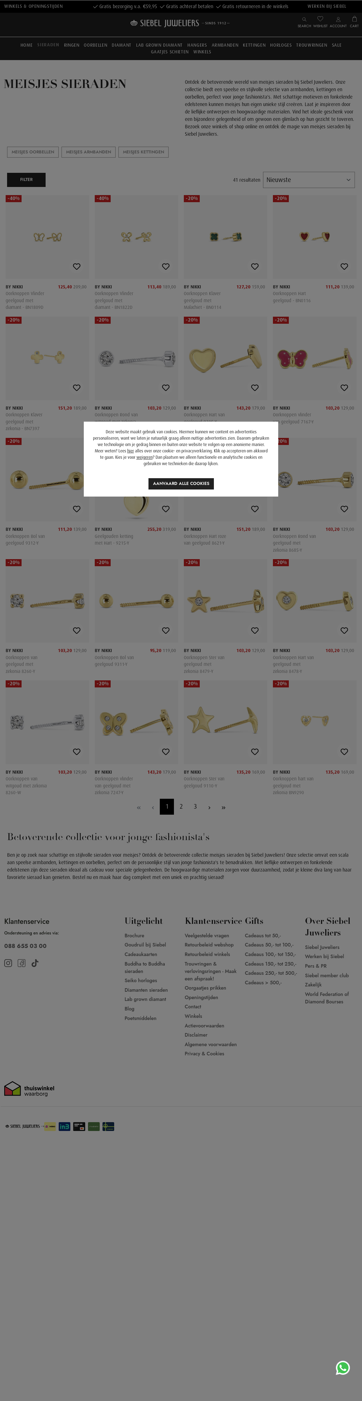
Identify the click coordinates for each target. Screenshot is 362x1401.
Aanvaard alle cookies (181, 483)
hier (130, 451)
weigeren (144, 457)
